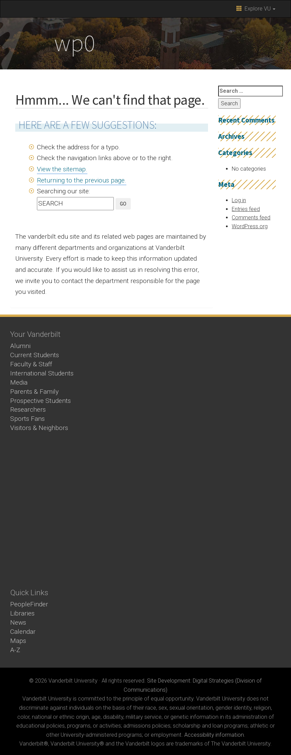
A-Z (15, 650)
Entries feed (246, 209)
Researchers (28, 409)
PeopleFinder (29, 604)
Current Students (34, 355)
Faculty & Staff (31, 364)
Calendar (23, 631)
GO (123, 204)
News (18, 622)
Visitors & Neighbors (39, 428)
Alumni (20, 346)
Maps (18, 641)
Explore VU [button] (255, 8)
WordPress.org (250, 226)
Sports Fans (27, 419)
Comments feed (251, 217)
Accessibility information (214, 735)
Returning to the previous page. (81, 180)
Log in (239, 200)
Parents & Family (34, 391)
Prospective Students (40, 401)
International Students (42, 373)
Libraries (22, 613)
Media (18, 382)
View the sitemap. (62, 169)
